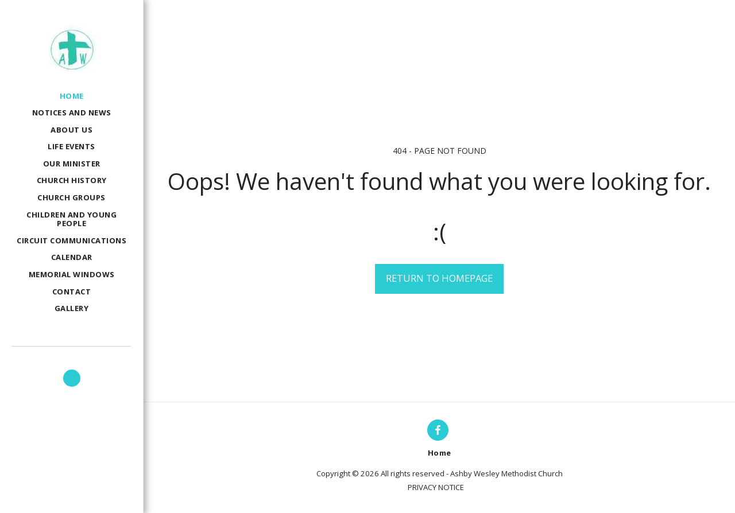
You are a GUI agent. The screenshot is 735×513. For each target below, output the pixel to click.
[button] (71, 378)
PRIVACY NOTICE (436, 487)
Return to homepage (439, 278)
